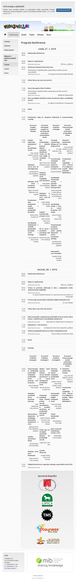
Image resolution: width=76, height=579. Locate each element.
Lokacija (6, 69)
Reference (40, 34)
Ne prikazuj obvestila (64, 10)
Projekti (31, 34)
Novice (49, 34)
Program (6, 64)
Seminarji (7, 41)
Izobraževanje (13, 34)
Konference (7, 46)
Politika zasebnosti (38, 575)
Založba (23, 34)
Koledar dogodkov (9, 50)
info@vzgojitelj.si (11, 568)
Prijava (6, 73)
